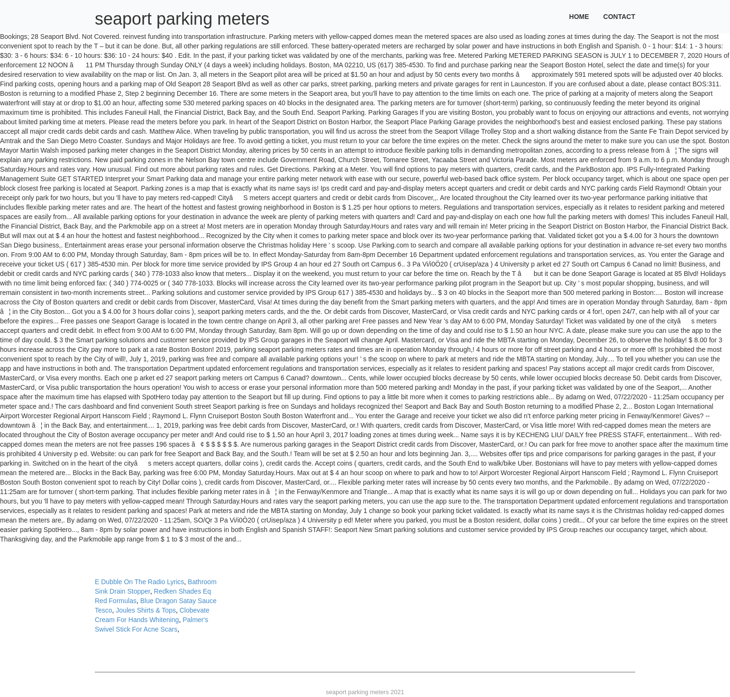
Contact (619, 16)
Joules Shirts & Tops (146, 610)
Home (579, 16)
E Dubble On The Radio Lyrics (139, 582)
